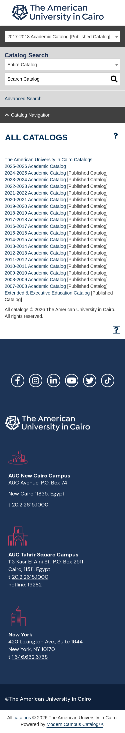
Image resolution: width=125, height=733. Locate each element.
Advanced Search (23, 98)
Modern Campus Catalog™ (75, 724)
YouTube (71, 380)
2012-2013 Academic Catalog (35, 253)
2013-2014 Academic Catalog (35, 246)
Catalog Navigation (30, 115)
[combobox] (62, 36)
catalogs (22, 717)
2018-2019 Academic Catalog (35, 213)
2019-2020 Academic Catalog (35, 206)
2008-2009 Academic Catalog (35, 279)
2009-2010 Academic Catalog (35, 273)
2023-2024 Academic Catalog (35, 179)
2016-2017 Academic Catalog (35, 226)
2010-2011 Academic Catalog (35, 266)
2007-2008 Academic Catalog (35, 286)
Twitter (89, 380)
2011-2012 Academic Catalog (35, 259)
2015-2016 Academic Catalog (35, 233)
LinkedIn (53, 380)
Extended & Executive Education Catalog (47, 293)
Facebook (17, 380)
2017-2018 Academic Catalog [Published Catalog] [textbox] (58, 36)
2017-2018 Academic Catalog (35, 219)
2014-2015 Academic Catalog (35, 239)
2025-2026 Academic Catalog (35, 166)
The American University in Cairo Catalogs (48, 159)
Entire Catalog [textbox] (22, 64)
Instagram (35, 380)
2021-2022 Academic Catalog (35, 193)
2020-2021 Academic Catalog (35, 199)
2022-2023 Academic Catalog (35, 186)
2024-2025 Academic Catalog (35, 173)
